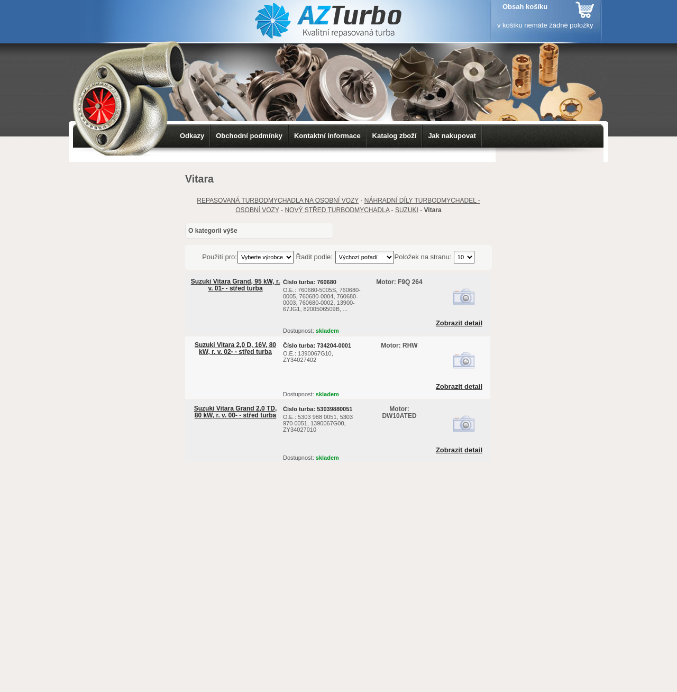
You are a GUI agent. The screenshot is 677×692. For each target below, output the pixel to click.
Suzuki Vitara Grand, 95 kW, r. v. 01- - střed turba (235, 285)
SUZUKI (406, 210)
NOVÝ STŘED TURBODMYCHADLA (337, 210)
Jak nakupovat (451, 136)
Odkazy (192, 136)
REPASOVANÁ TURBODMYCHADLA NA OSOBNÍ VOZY (278, 200)
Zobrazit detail (459, 323)
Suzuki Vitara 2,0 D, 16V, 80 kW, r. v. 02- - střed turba (235, 348)
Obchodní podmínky (249, 136)
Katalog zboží (394, 136)
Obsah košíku (524, 7)
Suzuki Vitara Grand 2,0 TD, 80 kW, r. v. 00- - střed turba (235, 412)
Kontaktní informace (327, 136)
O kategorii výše (212, 230)
